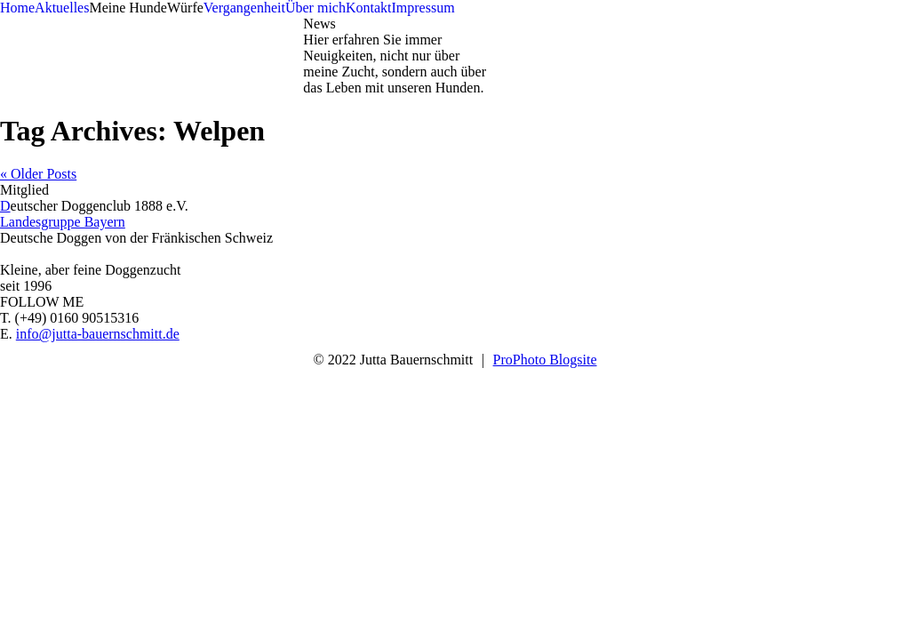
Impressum (422, 7)
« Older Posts (38, 173)
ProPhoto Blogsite (545, 359)
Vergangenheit (244, 7)
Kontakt (369, 7)
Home (17, 7)
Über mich (315, 7)
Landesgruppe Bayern (62, 221)
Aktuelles (62, 7)
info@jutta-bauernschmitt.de (98, 333)
